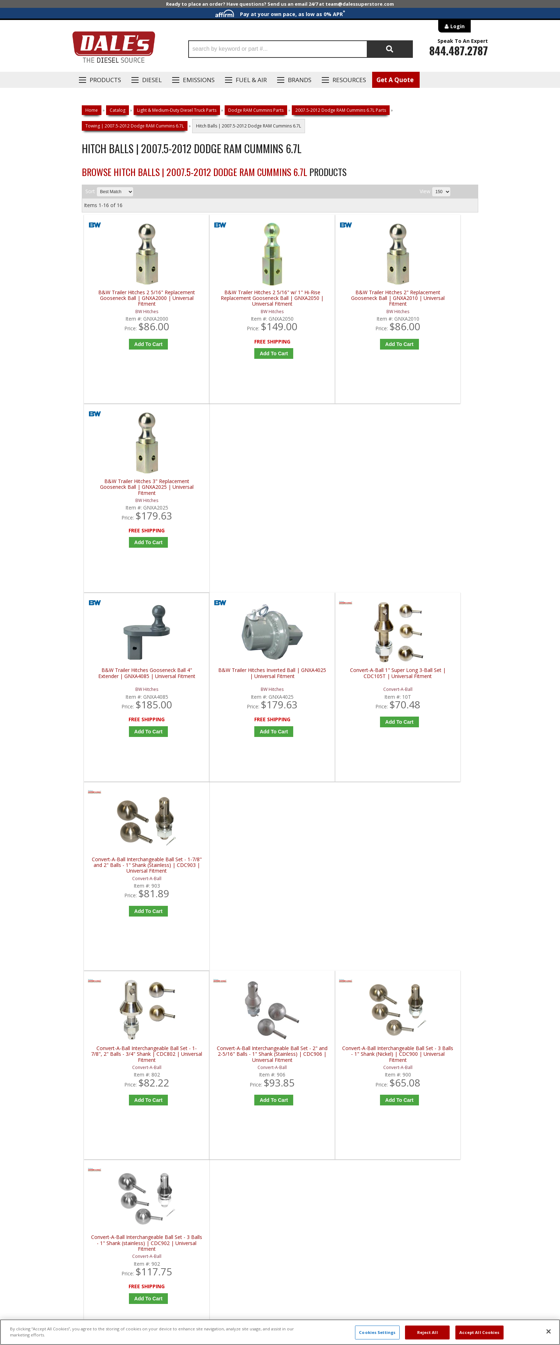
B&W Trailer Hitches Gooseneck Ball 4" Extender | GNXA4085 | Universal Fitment (133, 491)
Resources (349, 80)
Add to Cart (135, 344)
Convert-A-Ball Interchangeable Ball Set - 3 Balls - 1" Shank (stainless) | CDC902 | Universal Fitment (431, 684)
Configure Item (432, 932)
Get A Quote (395, 80)
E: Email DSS (95, 1113)
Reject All (427, 1332)
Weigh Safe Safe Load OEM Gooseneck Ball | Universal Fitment (431, 874)
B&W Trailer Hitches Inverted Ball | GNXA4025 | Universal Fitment (232, 488)
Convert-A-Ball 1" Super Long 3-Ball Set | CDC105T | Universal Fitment (331, 488)
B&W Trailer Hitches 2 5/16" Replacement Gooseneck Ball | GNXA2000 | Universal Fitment (134, 298)
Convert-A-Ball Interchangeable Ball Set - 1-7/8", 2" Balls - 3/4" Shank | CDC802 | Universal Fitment (133, 684)
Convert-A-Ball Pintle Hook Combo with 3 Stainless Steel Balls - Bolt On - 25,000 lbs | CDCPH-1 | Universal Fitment (232, 876)
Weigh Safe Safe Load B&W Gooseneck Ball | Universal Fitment (332, 874)
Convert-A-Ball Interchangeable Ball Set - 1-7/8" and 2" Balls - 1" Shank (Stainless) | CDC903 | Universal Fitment (431, 491)
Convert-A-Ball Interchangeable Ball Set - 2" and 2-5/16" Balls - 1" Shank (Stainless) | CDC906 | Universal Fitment (232, 684)
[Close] (548, 1331)
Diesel (152, 80)
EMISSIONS (199, 80)
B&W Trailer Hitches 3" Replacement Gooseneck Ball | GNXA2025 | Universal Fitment (431, 298)
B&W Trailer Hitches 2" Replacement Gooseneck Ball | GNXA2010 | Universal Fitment (332, 298)
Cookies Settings (377, 1332)
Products (105, 80)
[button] (300, 49)
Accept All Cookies (479, 1332)
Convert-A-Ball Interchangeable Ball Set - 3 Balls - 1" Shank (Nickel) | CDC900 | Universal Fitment (332, 684)
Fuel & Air (251, 80)
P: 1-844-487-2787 (104, 1092)
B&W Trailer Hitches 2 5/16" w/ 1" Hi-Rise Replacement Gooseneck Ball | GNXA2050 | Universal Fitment (232, 298)
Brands (299, 80)
